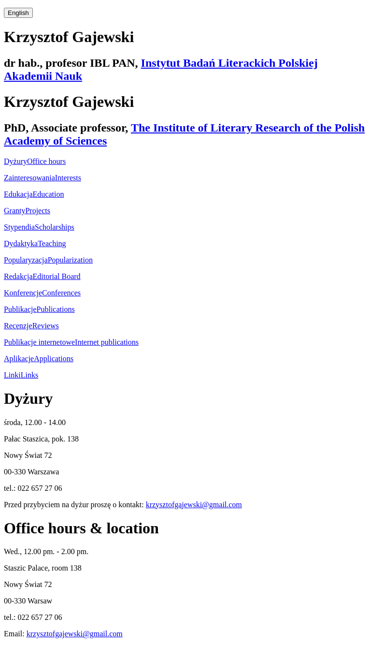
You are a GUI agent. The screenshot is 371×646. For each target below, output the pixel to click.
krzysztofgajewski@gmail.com (194, 504)
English (18, 12)
